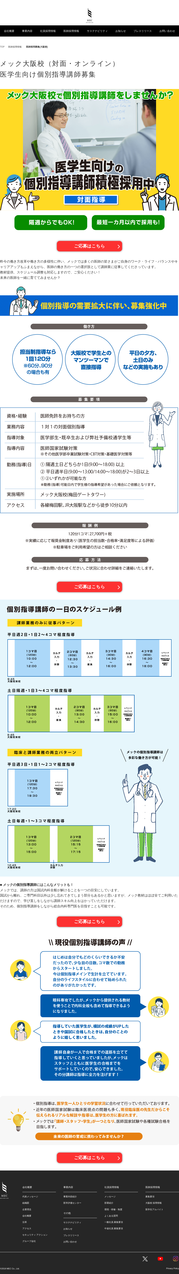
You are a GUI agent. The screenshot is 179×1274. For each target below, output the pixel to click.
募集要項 (149, 1196)
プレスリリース (143, 30)
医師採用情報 (71, 30)
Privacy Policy (172, 1268)
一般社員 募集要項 (113, 1222)
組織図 (25, 1202)
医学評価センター (72, 1202)
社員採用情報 (48, 30)
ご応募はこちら (89, 246)
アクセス (26, 1228)
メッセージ (110, 1196)
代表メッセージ (30, 1196)
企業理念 (26, 1209)
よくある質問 (111, 1215)
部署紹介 (108, 1202)
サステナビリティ (97, 30)
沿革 (24, 1222)
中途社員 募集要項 (113, 1228)
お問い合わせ (167, 30)
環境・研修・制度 (113, 1209)
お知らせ (120, 30)
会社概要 (9, 30)
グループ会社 (29, 1241)
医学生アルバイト (154, 1209)
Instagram (175, 1258)
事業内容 (27, 30)
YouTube (160, 1258)
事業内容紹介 (70, 1196)
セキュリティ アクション (35, 1234)
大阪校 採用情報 (153, 1202)
